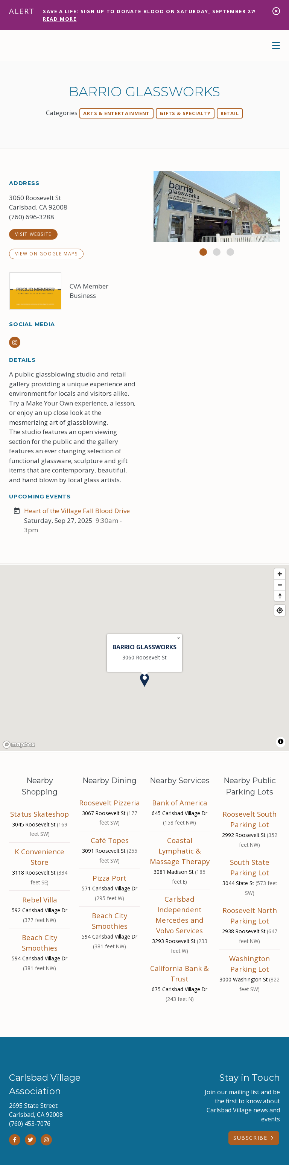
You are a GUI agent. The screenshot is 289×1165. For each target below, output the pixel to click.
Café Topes (110, 840)
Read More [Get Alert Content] (59, 18)
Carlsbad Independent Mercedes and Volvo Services (179, 914)
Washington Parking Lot (249, 964)
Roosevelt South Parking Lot (249, 819)
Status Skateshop (39, 814)
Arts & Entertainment (116, 113)
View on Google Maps (46, 254)
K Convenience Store (39, 857)
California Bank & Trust (179, 973)
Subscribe (250, 1137)
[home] (54, 45)
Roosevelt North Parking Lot (249, 915)
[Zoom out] (279, 584)
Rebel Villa (39, 899)
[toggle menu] (276, 45)
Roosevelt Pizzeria (109, 802)
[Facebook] (14, 1139)
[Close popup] (178, 638)
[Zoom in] (279, 573)
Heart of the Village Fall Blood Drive (77, 510)
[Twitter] (30, 1139)
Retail (230, 113)
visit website (33, 234)
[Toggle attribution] (280, 741)
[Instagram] (14, 342)
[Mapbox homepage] (18, 744)
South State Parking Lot (249, 867)
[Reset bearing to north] (279, 595)
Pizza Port (109, 877)
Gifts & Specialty (185, 113)
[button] (203, 252)
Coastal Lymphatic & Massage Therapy (180, 850)
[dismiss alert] (276, 11)
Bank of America (179, 802)
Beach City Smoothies (40, 942)
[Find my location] (279, 610)
